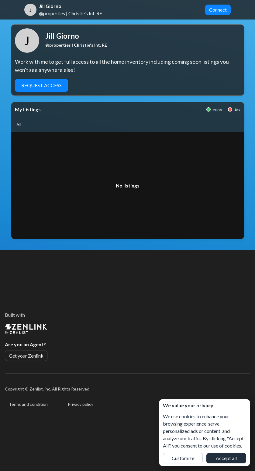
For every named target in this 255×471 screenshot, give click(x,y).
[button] (18, 124)
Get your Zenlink (26, 356)
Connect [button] (218, 9)
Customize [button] (183, 458)
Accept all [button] (226, 458)
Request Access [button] (41, 85)
